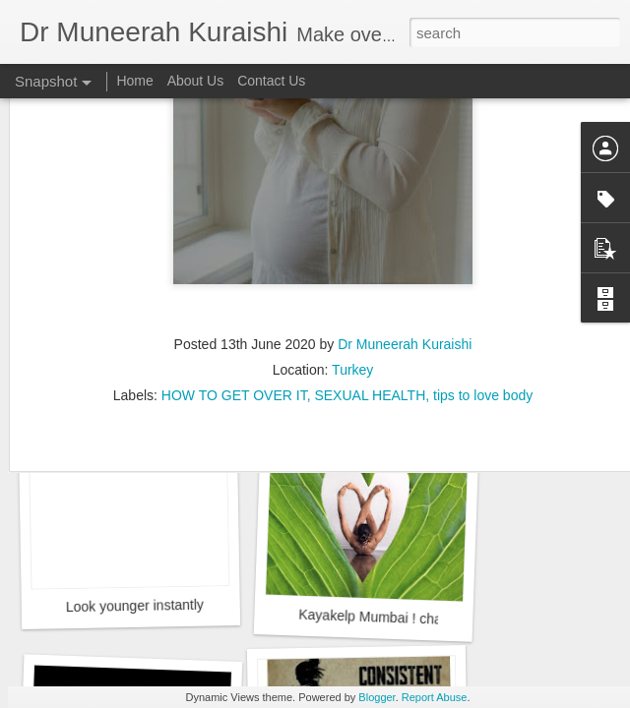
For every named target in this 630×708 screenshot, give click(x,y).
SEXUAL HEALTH (369, 325)
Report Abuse (435, 697)
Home (134, 80)
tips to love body (483, 325)
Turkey (352, 300)
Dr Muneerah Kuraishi (405, 274)
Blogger (376, 697)
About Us (195, 80)
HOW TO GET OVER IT (234, 325)
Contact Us (271, 80)
